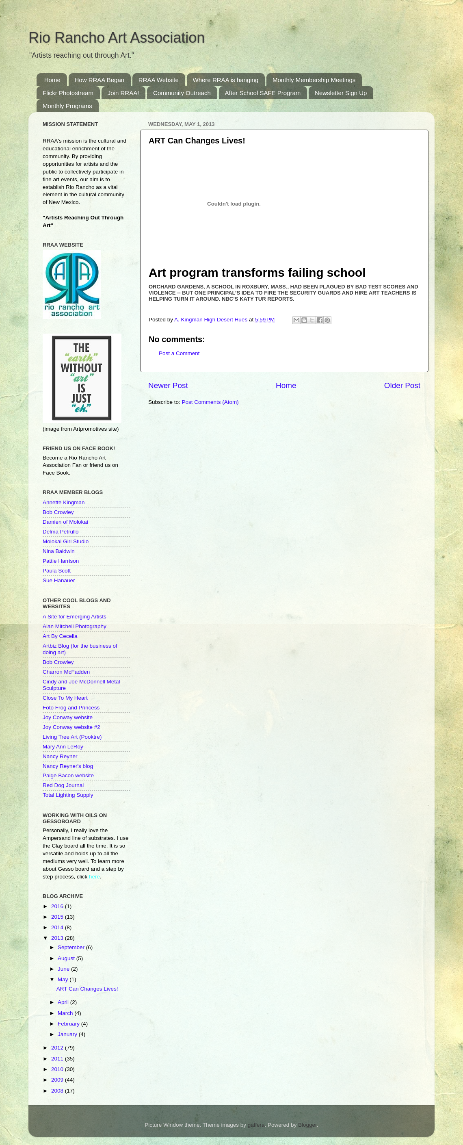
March (66, 1013)
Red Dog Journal (63, 785)
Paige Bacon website (68, 775)
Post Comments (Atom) (210, 402)
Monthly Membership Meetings (314, 79)
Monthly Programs (67, 105)
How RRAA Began (100, 79)
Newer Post (168, 385)
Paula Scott (57, 571)
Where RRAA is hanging (226, 79)
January (68, 1034)
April (64, 1002)
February (69, 1024)
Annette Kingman (64, 502)
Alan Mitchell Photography (74, 626)
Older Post (402, 385)
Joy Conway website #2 (71, 727)
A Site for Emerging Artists (74, 617)
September (72, 947)
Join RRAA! (123, 92)
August (67, 958)
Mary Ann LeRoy (63, 747)
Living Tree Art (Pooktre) (72, 737)
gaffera (256, 1125)
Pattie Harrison (61, 561)
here (94, 877)
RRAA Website (158, 79)
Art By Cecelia (60, 636)
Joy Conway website (68, 717)
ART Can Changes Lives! (87, 989)
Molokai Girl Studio (66, 541)
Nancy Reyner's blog (68, 766)
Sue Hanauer (59, 580)
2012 (58, 1048)
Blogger (307, 1125)
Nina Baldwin (59, 551)
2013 (58, 938)
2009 (58, 1080)
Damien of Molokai (65, 522)
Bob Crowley (58, 512)
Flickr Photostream (68, 92)
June (64, 969)
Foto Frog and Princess (71, 708)
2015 (58, 917)
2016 (58, 906)
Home (52, 79)
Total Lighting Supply (68, 795)
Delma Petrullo (61, 532)
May (63, 979)
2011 (58, 1059)
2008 (58, 1091)
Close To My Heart (65, 698)
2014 (58, 927)
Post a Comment (179, 353)
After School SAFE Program (263, 92)
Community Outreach (182, 92)
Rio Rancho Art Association (116, 37)
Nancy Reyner (60, 756)
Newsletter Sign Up (341, 92)
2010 (58, 1069)
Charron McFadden (66, 672)
